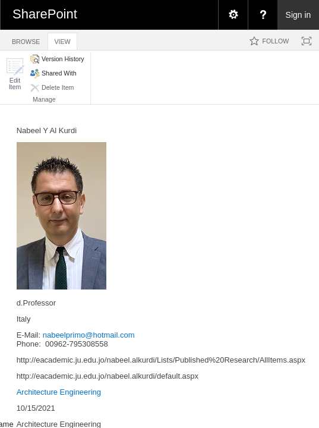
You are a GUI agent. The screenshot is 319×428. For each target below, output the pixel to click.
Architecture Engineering (59, 392)
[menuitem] (233, 15)
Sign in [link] (298, 15)
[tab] (25, 39)
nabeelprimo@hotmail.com (89, 335)
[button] (14, 74)
